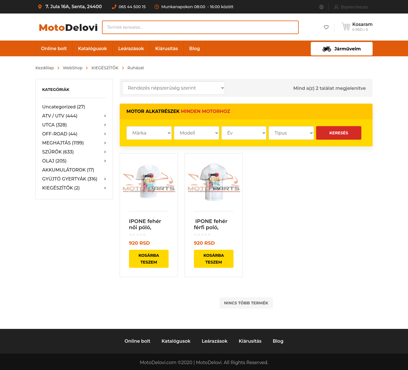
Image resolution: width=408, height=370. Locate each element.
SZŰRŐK (74, 152)
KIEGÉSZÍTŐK (104, 67)
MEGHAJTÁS (74, 143)
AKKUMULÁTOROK (68, 170)
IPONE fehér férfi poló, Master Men (210, 227)
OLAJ (74, 161)
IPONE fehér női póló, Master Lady (145, 227)
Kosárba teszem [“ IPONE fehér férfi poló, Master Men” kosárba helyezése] (213, 259)
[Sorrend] (173, 88)
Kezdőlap (44, 67)
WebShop (73, 67)
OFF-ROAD (74, 134)
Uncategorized (63, 107)
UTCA (74, 125)
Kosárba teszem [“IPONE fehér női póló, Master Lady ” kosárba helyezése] (149, 259)
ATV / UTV (74, 116)
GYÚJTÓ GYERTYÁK (74, 179)
